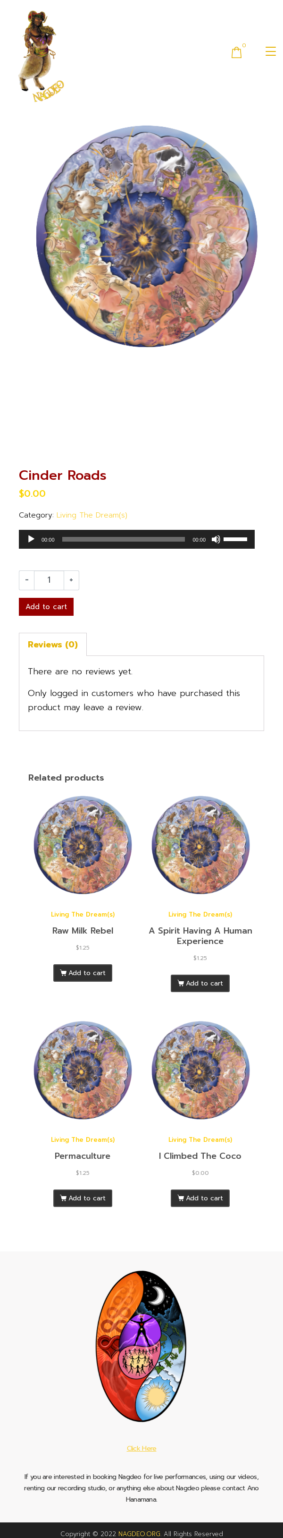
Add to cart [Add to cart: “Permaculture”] (87, 1198)
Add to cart (46, 607)
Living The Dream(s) (92, 515)
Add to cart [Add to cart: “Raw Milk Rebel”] (87, 973)
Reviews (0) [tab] (53, 644)
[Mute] (216, 539)
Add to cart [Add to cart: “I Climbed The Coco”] (204, 1198)
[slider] (123, 539)
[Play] (31, 539)
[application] (137, 539)
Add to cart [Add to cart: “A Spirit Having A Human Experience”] (204, 983)
